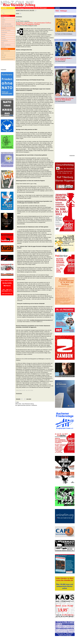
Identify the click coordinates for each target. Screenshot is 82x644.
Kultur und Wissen (6, 44)
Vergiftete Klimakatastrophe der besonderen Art (41, 320)
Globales (3, 28)
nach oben (28, 399)
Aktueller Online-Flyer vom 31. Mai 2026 (25, 10)
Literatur (3, 46)
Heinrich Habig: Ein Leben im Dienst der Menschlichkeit (64, 99)
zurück (17, 13)
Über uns (3, 55)
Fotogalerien (4, 40)
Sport (2, 42)
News (2, 17)
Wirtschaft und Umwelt (7, 26)
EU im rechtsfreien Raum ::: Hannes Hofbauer (63, 59)
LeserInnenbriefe (5, 50)
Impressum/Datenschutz (7, 59)
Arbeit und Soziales (6, 23)
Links (2, 52)
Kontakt (3, 57)
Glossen (3, 34)
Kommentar (4, 32)
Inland (2, 21)
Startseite (18, 399)
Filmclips (3, 38)
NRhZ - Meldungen (61, 11)
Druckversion (19, 16)
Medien (3, 36)
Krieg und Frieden (5, 30)
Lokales (3, 19)
